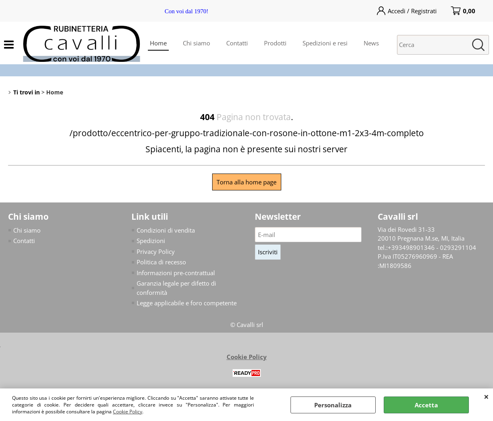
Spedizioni (151, 241)
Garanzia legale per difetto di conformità (176, 287)
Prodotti (275, 43)
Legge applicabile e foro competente (187, 303)
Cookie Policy (127, 411)
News (371, 43)
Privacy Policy (156, 251)
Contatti (237, 43)
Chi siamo (196, 43)
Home (158, 43)
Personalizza (333, 405)
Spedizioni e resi (325, 43)
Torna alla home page (246, 182)
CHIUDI (486, 396)
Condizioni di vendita (166, 230)
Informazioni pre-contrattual (176, 273)
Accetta (426, 405)
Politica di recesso (161, 262)
